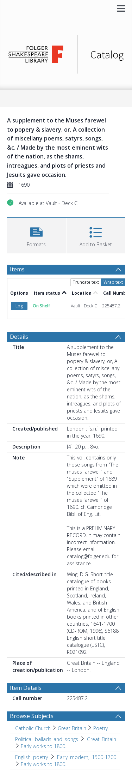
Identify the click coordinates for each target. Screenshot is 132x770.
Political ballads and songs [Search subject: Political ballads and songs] (46, 739)
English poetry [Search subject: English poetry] (31, 757)
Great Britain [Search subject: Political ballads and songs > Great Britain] (102, 739)
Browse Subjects (32, 716)
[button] (36, 235)
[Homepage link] (66, 52)
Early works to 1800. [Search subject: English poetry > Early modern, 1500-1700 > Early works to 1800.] (43, 764)
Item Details (26, 688)
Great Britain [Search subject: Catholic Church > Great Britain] (72, 728)
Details (19, 337)
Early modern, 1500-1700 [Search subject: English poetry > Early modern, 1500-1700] (86, 757)
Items (17, 269)
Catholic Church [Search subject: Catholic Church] (33, 728)
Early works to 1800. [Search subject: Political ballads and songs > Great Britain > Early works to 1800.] (43, 746)
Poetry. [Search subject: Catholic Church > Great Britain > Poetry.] (101, 728)
